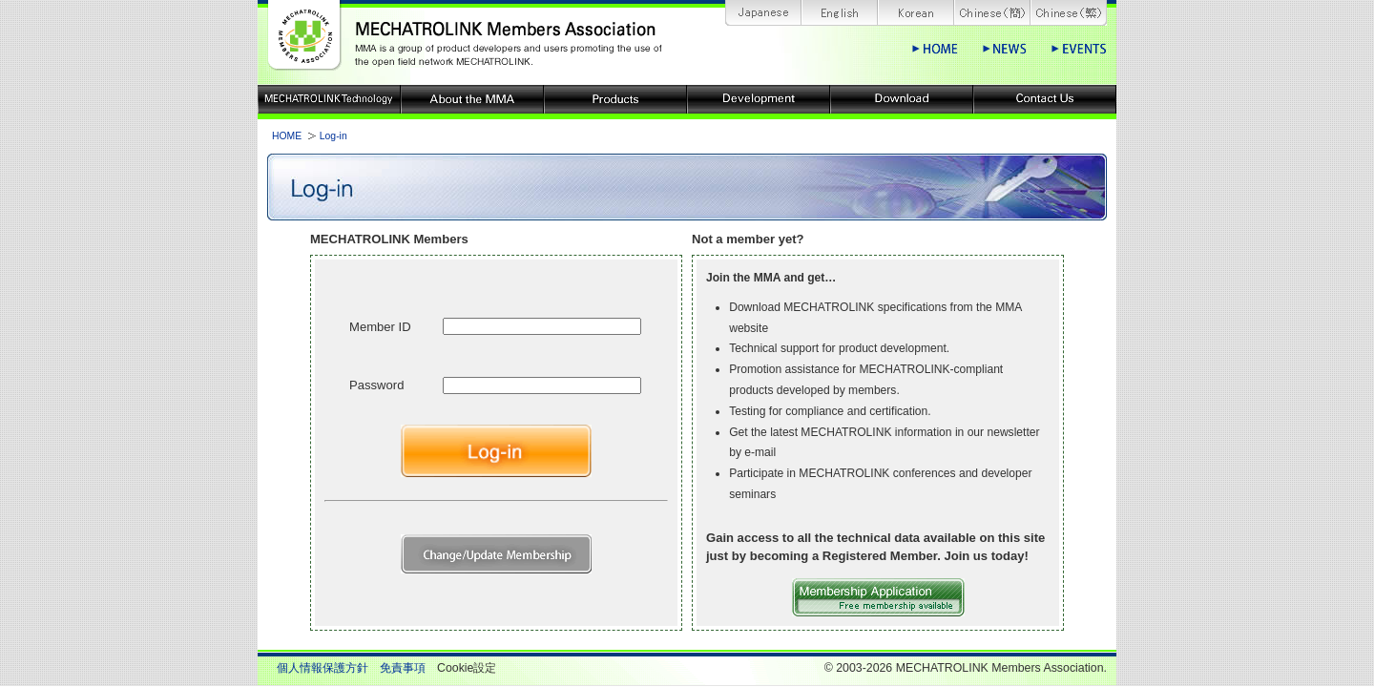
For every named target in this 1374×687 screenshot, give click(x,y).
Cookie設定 (466, 668)
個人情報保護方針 (322, 668)
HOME (287, 136)
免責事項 (403, 668)
